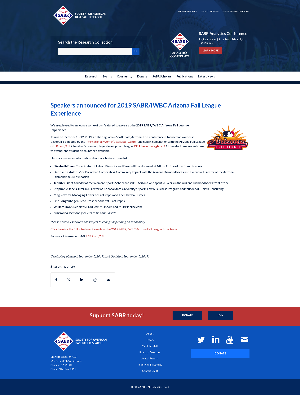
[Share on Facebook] (56, 280)
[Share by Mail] (108, 280)
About (149, 333)
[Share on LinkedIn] (81, 280)
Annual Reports (150, 358)
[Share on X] (68, 280)
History (150, 339)
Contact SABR (150, 370)
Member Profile (187, 11)
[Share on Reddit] (95, 280)
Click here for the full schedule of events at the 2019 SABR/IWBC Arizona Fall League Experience (114, 229)
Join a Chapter (210, 11)
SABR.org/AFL (95, 236)
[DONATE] (220, 353)
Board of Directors (149, 352)
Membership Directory (236, 11)
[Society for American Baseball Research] (79, 15)
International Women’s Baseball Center (111, 141)
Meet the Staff (150, 346)
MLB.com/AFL (61, 146)
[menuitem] (187, 11)
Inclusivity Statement (150, 364)
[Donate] (187, 315)
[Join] (220, 315)
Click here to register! (149, 146)
